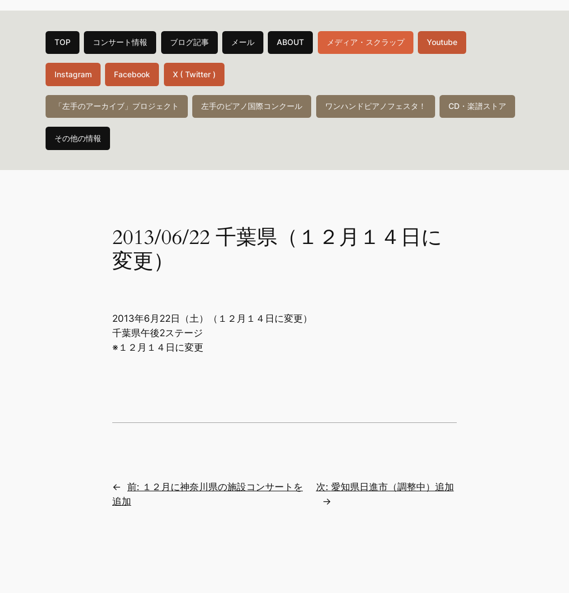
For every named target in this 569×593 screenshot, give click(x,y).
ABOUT (290, 42)
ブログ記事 (189, 42)
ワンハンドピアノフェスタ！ (375, 106)
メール (242, 42)
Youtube (442, 42)
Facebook (132, 74)
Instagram (73, 74)
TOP (62, 42)
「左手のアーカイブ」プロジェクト (116, 106)
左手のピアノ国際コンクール (251, 106)
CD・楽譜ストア (477, 106)
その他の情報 (77, 138)
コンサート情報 (120, 42)
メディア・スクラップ (366, 42)
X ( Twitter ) (194, 74)
